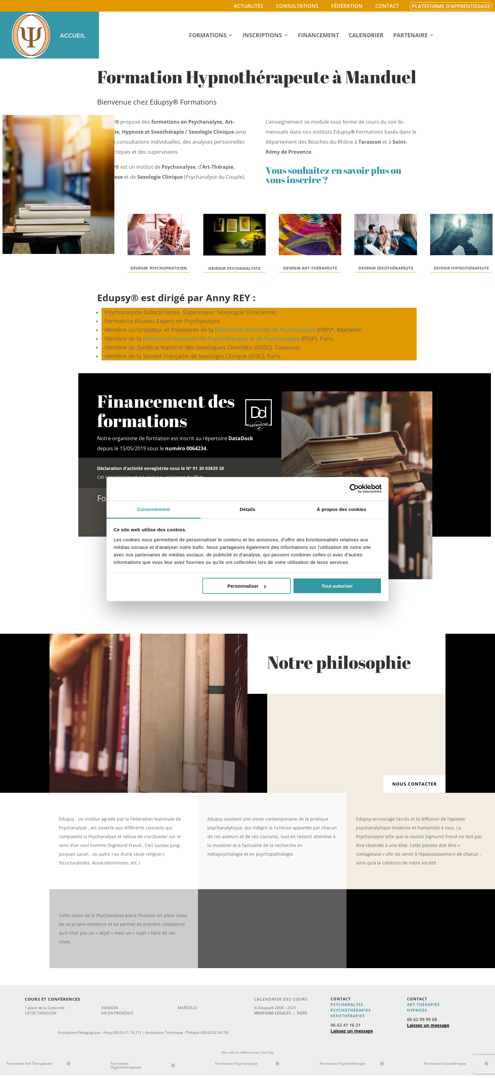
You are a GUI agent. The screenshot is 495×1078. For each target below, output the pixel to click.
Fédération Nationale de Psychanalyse (265, 329)
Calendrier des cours (281, 999)
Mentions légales (272, 1013)
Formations (208, 36)
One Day (267, 1052)
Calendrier (366, 36)
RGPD (302, 1013)
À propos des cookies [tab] (341, 509)
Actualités (248, 6)
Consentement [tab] (153, 509)
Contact (387, 6)
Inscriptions (262, 36)
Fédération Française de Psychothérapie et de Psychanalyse (221, 338)
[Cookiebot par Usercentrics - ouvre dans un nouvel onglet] (354, 488)
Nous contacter (414, 784)
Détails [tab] (247, 509)
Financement (318, 36)
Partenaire (410, 36)
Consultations (297, 6)
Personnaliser (246, 586)
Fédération (346, 6)
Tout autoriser (337, 586)
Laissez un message (352, 1031)
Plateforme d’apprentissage (451, 6)
